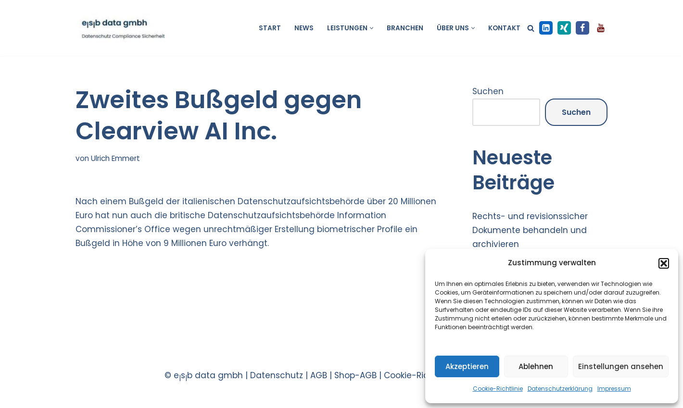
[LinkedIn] (546, 28)
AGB (318, 375)
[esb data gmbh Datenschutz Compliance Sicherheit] (122, 27)
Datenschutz (276, 375)
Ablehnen (536, 366)
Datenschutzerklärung (560, 388)
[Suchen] (530, 28)
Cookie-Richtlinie (498, 388)
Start (270, 28)
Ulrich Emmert (115, 158)
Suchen (488, 91)
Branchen (405, 28)
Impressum (614, 388)
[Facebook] (582, 28)
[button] (664, 263)
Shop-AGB (355, 375)
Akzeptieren (467, 366)
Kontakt (504, 28)
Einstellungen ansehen (620, 366)
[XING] (564, 28)
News (304, 28)
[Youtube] (600, 28)
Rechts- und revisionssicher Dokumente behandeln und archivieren (530, 230)
